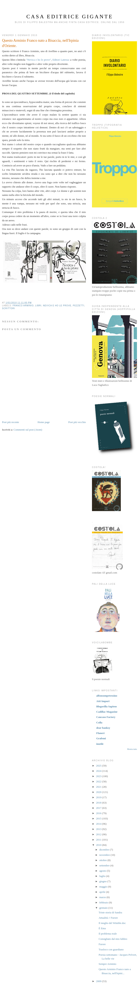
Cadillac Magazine (107, 711)
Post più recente (10, 422)
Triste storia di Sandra (110, 912)
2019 (99, 797)
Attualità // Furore (108, 917)
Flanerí (100, 733)
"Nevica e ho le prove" (38, 59)
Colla (99, 722)
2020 (99, 792)
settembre (104, 865)
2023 (99, 776)
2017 (99, 807)
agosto (103, 870)
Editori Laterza (61, 59)
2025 (99, 765)
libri (38, 305)
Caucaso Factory (105, 717)
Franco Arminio (23, 305)
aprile (102, 891)
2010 (99, 844)
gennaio (103, 907)
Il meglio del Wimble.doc (112, 923)
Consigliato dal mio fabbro (113, 938)
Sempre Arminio (107, 963)
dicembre (104, 849)
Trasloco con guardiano (111, 949)
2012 (99, 834)
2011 (99, 839)
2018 (99, 802)
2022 (99, 781)
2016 (99, 813)
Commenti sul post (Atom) (27, 429)
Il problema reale (108, 933)
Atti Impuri (103, 701)
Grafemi (101, 738)
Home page (44, 422)
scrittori (8, 308)
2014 (99, 823)
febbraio (104, 902)
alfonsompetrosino (106, 695)
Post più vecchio (77, 422)
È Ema (102, 928)
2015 (99, 818)
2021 (99, 786)
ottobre (103, 860)
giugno (103, 881)
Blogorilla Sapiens (106, 706)
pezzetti (78, 305)
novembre (105, 854)
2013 (99, 829)
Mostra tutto (132, 749)
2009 (99, 981)
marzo (103, 897)
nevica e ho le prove (57, 305)
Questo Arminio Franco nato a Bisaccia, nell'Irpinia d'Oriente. (40, 43)
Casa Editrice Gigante (69, 17)
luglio (102, 876)
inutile (99, 743)
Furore (102, 944)
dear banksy (103, 727)
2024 (99, 770)
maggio (103, 886)
